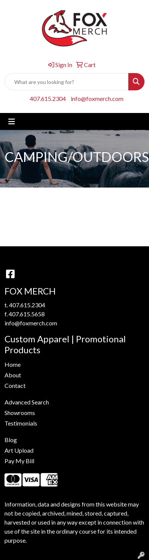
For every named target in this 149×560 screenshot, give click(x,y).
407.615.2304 (48, 98)
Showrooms (20, 412)
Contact (15, 385)
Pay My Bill (19, 460)
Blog (11, 439)
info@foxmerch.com (97, 98)
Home (13, 364)
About (13, 374)
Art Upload (19, 450)
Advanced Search (27, 402)
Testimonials (21, 423)
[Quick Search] (67, 81)
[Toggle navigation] (12, 121)
